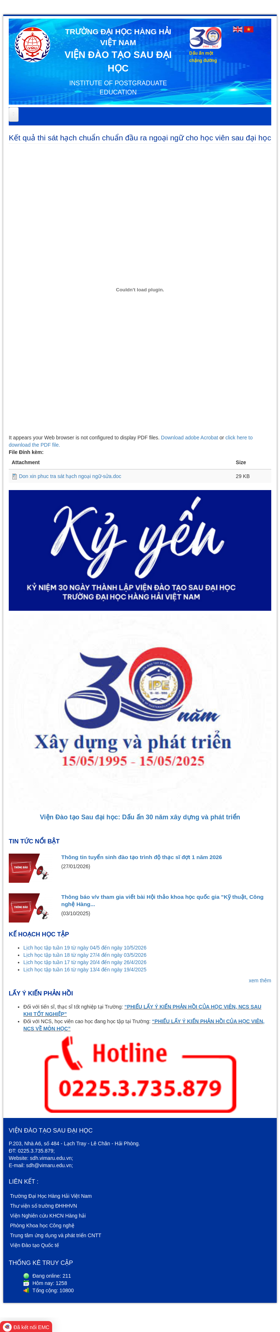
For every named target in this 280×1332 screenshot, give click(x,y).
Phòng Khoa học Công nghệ (42, 1225)
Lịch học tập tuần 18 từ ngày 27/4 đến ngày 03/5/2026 (85, 955)
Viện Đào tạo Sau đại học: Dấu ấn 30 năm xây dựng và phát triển (140, 817)
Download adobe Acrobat (190, 437)
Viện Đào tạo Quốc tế (34, 1245)
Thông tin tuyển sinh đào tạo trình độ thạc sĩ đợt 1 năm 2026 (141, 857)
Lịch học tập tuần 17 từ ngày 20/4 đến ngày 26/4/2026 (85, 962)
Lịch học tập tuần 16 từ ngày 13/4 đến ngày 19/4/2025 (85, 969)
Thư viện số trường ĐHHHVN (43, 1206)
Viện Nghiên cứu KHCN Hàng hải (48, 1216)
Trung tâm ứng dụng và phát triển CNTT (55, 1235)
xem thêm (260, 980)
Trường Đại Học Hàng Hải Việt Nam (51, 1196)
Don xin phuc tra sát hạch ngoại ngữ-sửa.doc (70, 476)
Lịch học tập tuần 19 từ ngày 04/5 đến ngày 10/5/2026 (85, 948)
